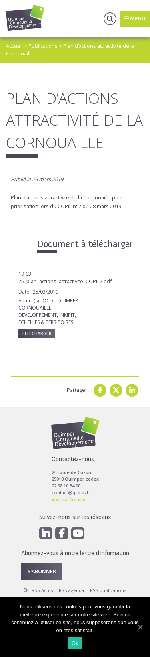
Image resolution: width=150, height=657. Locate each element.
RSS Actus (42, 590)
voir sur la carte (68, 499)
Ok (75, 643)
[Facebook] (61, 533)
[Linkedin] (45, 533)
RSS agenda (71, 590)
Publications (43, 45)
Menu (134, 19)
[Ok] (140, 627)
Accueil (14, 45)
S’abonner (42, 571)
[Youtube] (77, 533)
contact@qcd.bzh (71, 492)
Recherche (110, 19)
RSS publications (108, 590)
